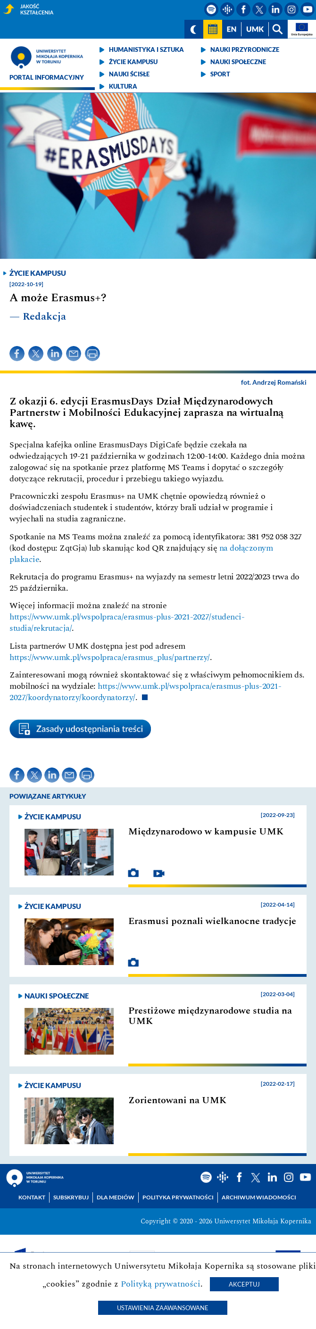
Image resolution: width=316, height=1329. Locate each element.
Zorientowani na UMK (177, 1100)
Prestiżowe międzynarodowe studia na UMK (210, 1016)
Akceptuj (244, 1284)
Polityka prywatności (178, 1197)
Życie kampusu (133, 62)
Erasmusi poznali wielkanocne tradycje (212, 921)
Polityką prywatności (160, 1284)
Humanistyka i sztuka (146, 49)
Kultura (123, 86)
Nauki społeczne (238, 62)
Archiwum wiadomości (259, 1197)
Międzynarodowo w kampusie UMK (205, 831)
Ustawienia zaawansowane (162, 1308)
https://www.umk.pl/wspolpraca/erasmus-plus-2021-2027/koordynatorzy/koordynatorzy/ (145, 692)
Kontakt (31, 1197)
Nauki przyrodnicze (244, 49)
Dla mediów (115, 1197)
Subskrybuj (71, 1197)
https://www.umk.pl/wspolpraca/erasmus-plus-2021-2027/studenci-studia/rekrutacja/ (126, 623)
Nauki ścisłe (129, 74)
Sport (220, 74)
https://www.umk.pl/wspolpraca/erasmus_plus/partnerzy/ (109, 657)
